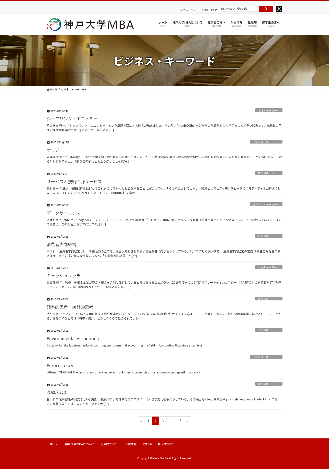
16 (180, 421)
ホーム (54, 444)
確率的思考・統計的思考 (70, 307)
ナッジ (53, 150)
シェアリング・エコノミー (72, 118)
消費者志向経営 (61, 244)
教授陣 (147, 444)
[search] (238, 8)
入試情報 (131, 444)
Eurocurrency (60, 365)
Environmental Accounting (73, 338)
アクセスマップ (187, 9)
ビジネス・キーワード (266, 142)
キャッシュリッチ (64, 275)
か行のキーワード (269, 267)
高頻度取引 (57, 392)
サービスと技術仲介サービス (74, 181)
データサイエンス (63, 213)
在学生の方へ (110, 444)
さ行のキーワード (269, 110)
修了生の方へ (167, 444)
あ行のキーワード (269, 330)
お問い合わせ (209, 9)
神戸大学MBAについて (80, 444)
